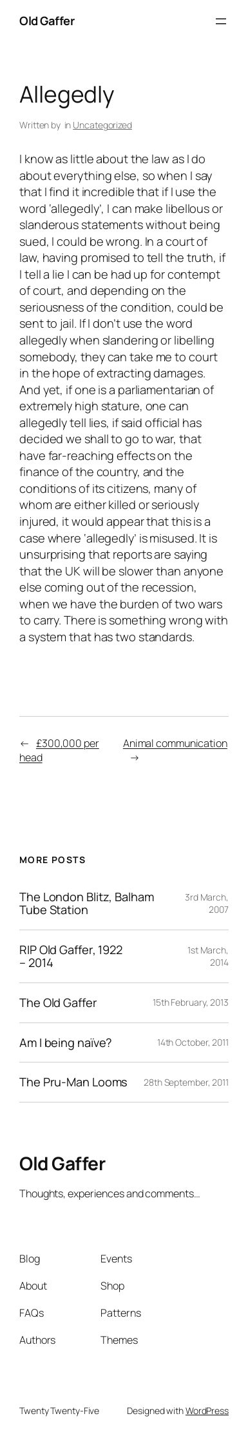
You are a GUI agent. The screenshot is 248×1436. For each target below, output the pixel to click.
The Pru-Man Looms (73, 1082)
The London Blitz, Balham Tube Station (86, 903)
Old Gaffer (46, 20)
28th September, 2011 (186, 1082)
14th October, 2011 (193, 1042)
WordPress (207, 1410)
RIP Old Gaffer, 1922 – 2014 (70, 956)
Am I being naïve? (65, 1043)
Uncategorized (102, 125)
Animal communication (175, 743)
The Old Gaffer (58, 1003)
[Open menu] (221, 21)
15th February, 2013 (191, 1002)
